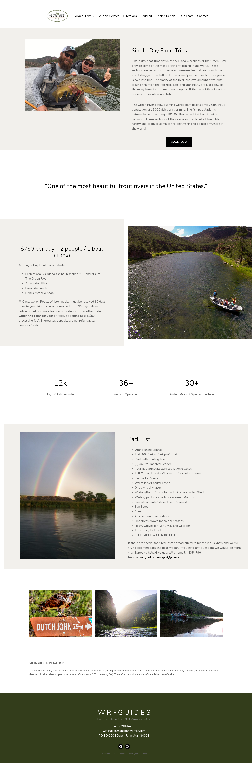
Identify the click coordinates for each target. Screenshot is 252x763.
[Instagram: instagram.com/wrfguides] (127, 746)
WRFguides (125, 712)
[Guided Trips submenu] (84, 16)
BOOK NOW (179, 142)
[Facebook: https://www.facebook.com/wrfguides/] (120, 746)
